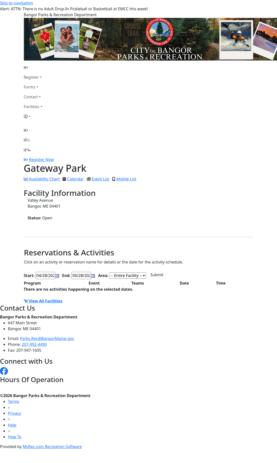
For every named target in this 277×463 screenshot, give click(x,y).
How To (14, 436)
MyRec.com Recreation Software (52, 446)
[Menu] (27, 150)
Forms (29, 87)
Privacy (14, 413)
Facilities (32, 106)
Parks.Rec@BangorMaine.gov (47, 338)
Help (12, 425)
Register (31, 77)
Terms (13, 401)
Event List (100, 179)
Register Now (41, 159)
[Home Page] (33, 67)
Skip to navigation (16, 3)
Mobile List (126, 179)
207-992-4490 (34, 344)
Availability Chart (42, 179)
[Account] (33, 116)
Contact (31, 97)
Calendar (75, 179)
